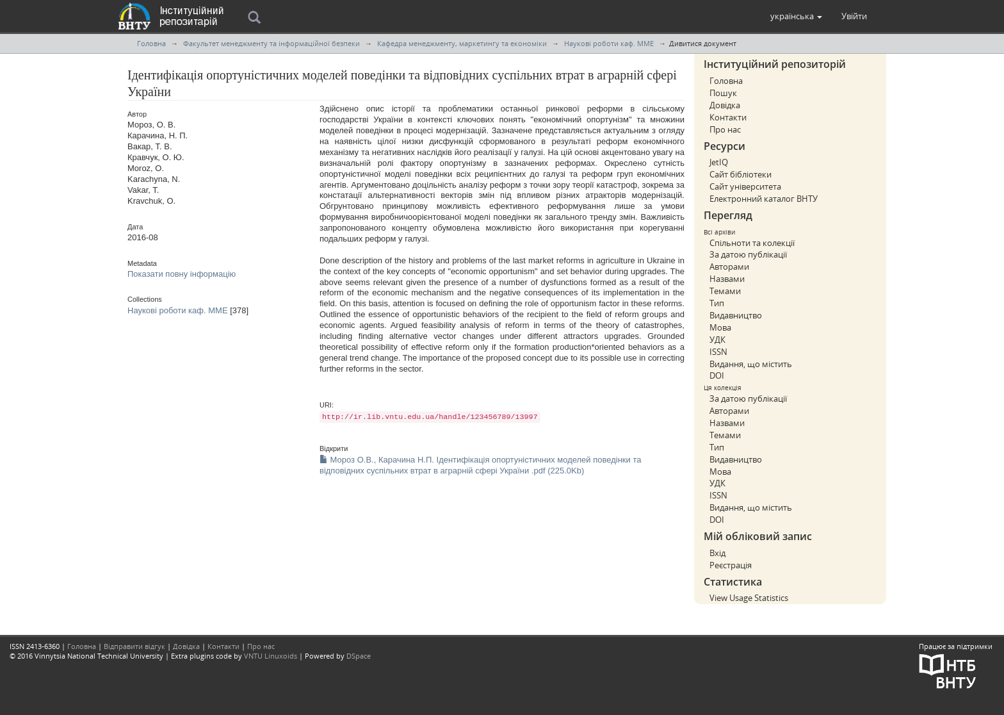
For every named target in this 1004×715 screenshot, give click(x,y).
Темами (725, 291)
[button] (796, 16)
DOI (716, 375)
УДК (717, 339)
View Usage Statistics (748, 598)
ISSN (718, 352)
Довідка (724, 105)
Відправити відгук (134, 646)
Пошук (723, 93)
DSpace (358, 656)
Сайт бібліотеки (740, 174)
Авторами (729, 266)
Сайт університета (745, 186)
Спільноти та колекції (752, 243)
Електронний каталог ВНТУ (763, 198)
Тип (716, 303)
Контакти (728, 117)
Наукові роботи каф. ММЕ (609, 43)
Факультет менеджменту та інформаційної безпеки (271, 43)
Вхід (717, 553)
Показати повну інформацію (181, 274)
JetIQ (718, 162)
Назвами (727, 278)
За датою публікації (748, 254)
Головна (151, 43)
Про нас (725, 129)
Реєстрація (730, 565)
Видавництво (735, 315)
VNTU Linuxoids (270, 656)
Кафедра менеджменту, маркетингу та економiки (462, 43)
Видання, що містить (750, 364)
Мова (720, 327)
